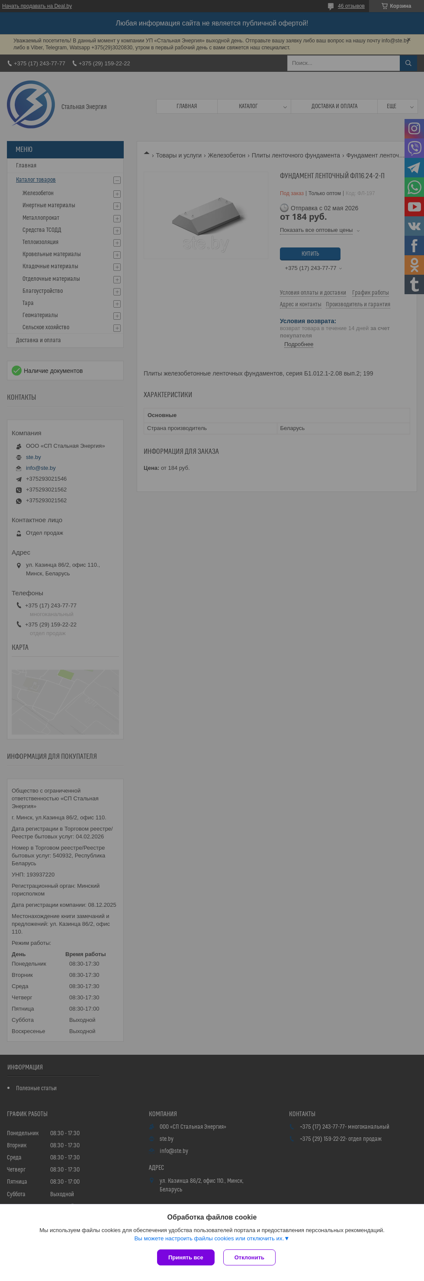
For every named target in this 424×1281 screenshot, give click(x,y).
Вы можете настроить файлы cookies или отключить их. (209, 1238)
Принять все (185, 1257)
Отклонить (249, 1257)
